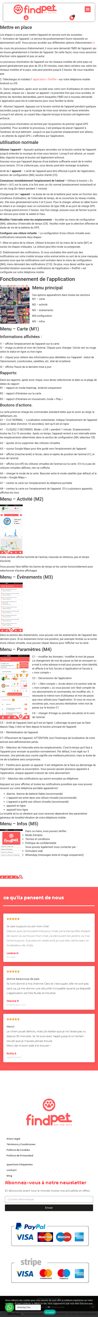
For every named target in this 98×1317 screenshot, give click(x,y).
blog (9, 1175)
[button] (88, 7)
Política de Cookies (18, 1150)
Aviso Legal (13, 1138)
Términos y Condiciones (21, 1144)
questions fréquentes (20, 1164)
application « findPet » (45, 79)
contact (12, 1170)
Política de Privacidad (20, 1155)
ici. (94, 42)
